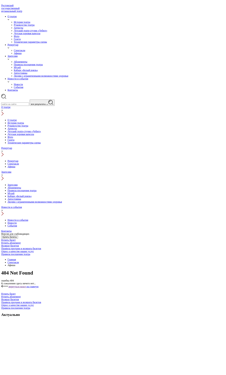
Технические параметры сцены (24, 142)
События (12, 225)
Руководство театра (18, 125)
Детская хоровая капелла (21, 134)
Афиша (11, 166)
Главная (12, 259)
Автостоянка (14, 199)
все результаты (42, 102)
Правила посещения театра (22, 190)
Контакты (6, 231)
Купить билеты (10, 237)
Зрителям (6, 172)
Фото (10, 137)
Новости (12, 223)
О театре (6, 107)
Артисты (12, 128)
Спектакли (13, 163)
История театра (16, 123)
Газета (11, 140)
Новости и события (11, 207)
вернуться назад (14, 286)
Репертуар (6, 148)
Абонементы (14, 187)
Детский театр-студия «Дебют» (24, 131)
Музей (11, 193)
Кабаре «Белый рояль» (20, 196)
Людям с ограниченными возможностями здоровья (35, 201)
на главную (33, 286)
